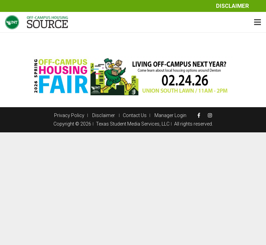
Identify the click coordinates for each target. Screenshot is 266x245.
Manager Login (170, 115)
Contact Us (135, 115)
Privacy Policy (69, 115)
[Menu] (257, 22)
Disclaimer (232, 6)
